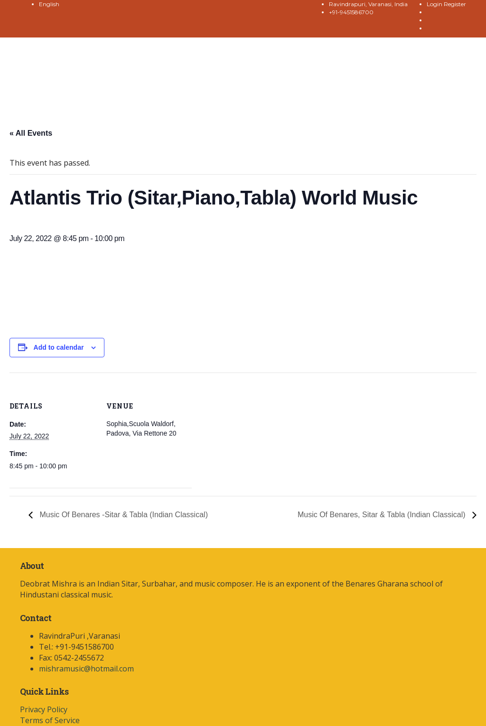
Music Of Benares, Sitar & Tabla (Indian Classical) (382, 515)
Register (455, 4)
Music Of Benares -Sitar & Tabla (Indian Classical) (122, 515)
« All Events (30, 133)
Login (435, 4)
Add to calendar (59, 347)
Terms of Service (50, 720)
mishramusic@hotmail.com (86, 668)
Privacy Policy (43, 709)
